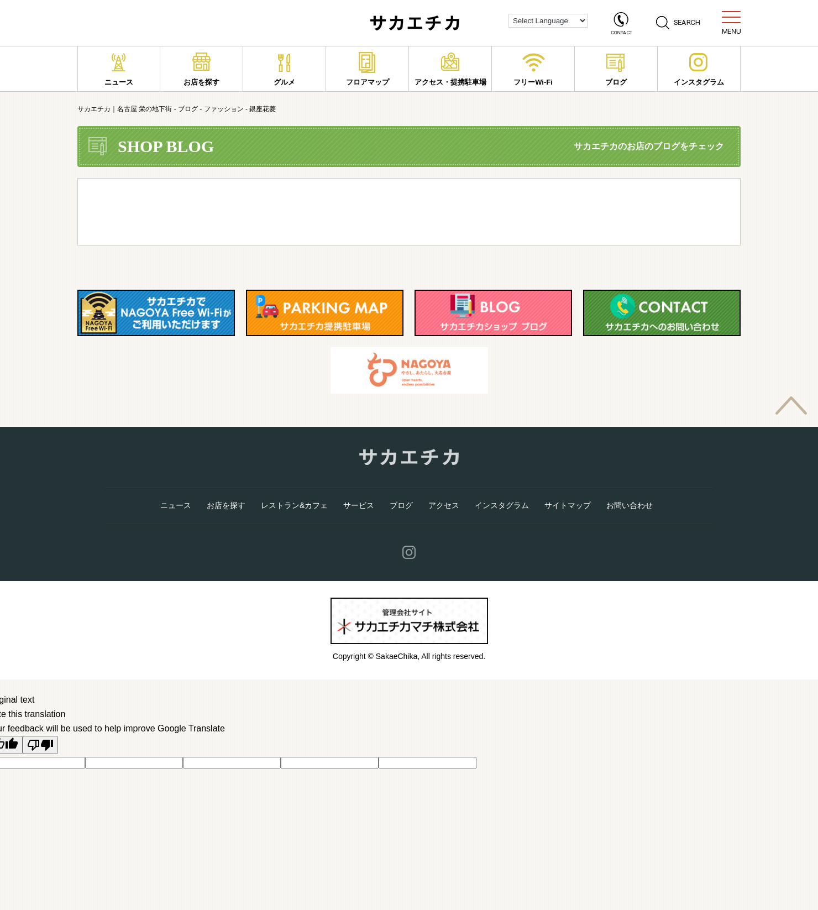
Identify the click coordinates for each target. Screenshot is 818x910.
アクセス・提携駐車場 (450, 69)
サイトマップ (567, 505)
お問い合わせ (629, 505)
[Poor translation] (40, 745)
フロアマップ (367, 69)
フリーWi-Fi (533, 69)
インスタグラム (699, 69)
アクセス (443, 505)
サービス (358, 505)
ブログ (616, 69)
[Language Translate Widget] (548, 21)
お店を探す (201, 69)
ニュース (119, 69)
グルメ (284, 69)
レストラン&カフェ (294, 505)
